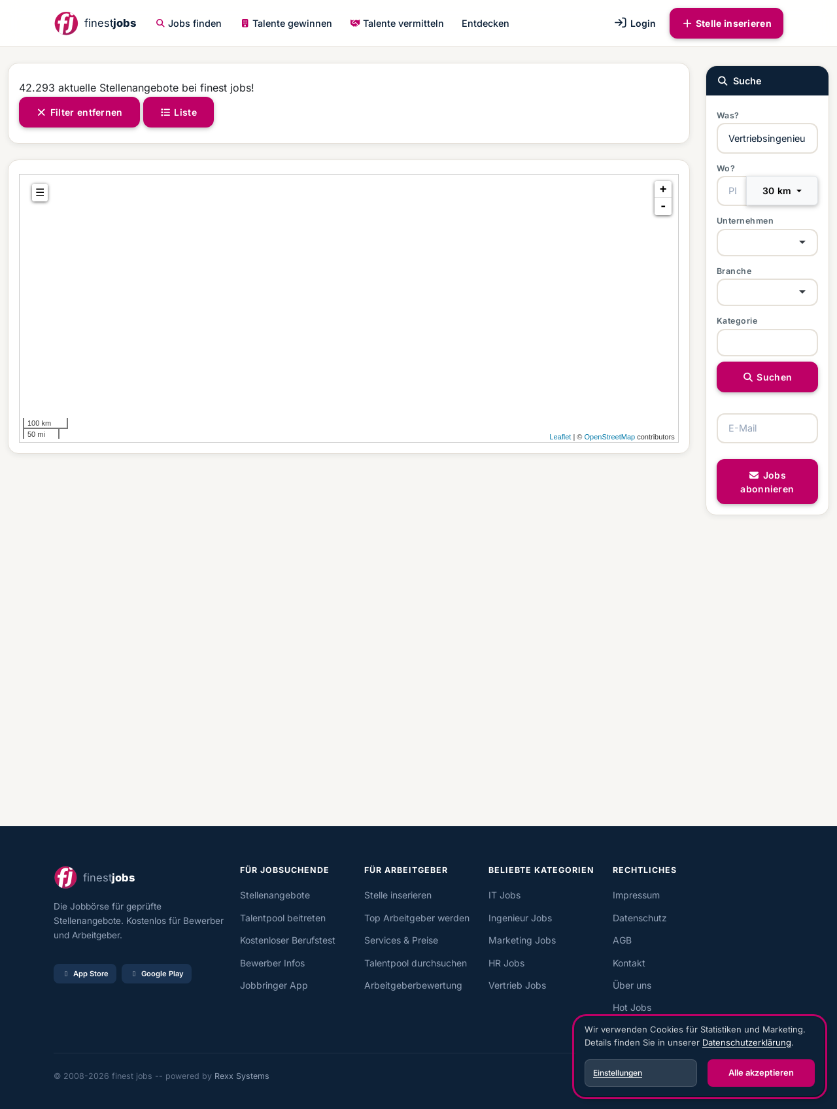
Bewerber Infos (272, 962)
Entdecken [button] (485, 23)
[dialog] (699, 1056)
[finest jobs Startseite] (95, 23)
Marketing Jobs (522, 940)
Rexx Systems (241, 1076)
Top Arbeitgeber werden (417, 917)
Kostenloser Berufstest (287, 940)
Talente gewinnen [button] (286, 23)
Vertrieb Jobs (517, 985)
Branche (734, 271)
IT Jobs (504, 894)
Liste (178, 112)
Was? (728, 115)
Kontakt (629, 962)
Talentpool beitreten (283, 917)
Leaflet (560, 437)
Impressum (636, 894)
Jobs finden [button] (189, 23)
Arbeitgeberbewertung (413, 985)
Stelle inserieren (726, 23)
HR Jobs (506, 962)
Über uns (632, 985)
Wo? (726, 168)
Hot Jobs (632, 1007)
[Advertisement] (349, 639)
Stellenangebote (275, 894)
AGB (622, 940)
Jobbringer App (274, 985)
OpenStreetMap (609, 437)
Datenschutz (640, 917)
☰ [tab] (39, 192)
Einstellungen (617, 1073)
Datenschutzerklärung (746, 1042)
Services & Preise (401, 940)
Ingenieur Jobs (520, 917)
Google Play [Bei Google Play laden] (156, 973)
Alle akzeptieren (761, 1072)
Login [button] (634, 23)
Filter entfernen (79, 112)
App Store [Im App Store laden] (85, 973)
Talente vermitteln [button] (397, 23)
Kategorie (737, 321)
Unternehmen (745, 221)
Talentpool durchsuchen (415, 962)
